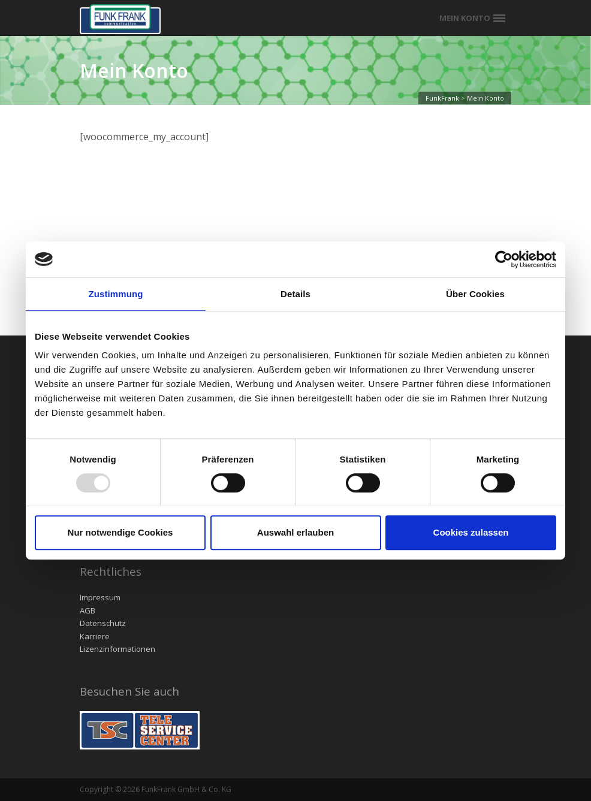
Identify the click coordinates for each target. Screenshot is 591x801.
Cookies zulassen (471, 532)
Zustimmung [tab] (116, 294)
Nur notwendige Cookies (120, 532)
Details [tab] (295, 294)
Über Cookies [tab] (475, 294)
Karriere (95, 636)
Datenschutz (103, 623)
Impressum (100, 597)
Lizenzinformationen (117, 648)
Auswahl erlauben (295, 532)
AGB (87, 610)
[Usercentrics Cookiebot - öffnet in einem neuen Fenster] (503, 259)
